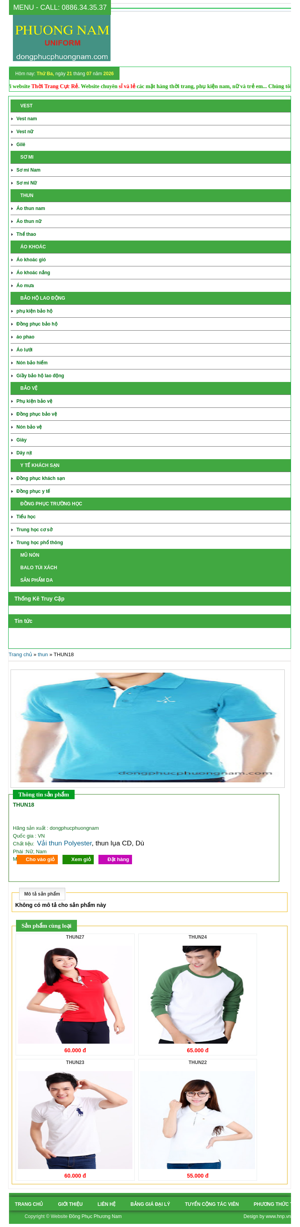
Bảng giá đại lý (150, 1204)
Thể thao (26, 234)
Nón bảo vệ (29, 427)
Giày (21, 440)
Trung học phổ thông (39, 542)
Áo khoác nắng (33, 272)
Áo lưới (24, 350)
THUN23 (75, 1062)
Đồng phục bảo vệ (36, 414)
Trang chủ (20, 654)
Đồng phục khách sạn (40, 478)
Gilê (20, 144)
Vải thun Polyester (64, 843)
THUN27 (75, 937)
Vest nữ (24, 131)
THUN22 (198, 1062)
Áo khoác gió (31, 259)
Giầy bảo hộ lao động (40, 375)
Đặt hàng (118, 859)
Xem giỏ (81, 859)
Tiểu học (26, 516)
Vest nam (26, 118)
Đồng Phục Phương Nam (95, 1216)
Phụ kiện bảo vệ (34, 401)
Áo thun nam (30, 208)
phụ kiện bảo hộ (34, 311)
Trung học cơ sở (34, 529)
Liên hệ (107, 1204)
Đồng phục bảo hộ (36, 324)
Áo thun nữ (28, 221)
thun (43, 654)
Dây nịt (24, 453)
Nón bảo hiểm (32, 363)
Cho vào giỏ (40, 859)
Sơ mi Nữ (26, 183)
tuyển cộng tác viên (212, 1204)
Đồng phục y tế (33, 491)
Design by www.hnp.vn (267, 1216)
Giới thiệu (70, 1204)
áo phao (25, 337)
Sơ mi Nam (28, 170)
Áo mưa (25, 285)
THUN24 (198, 937)
